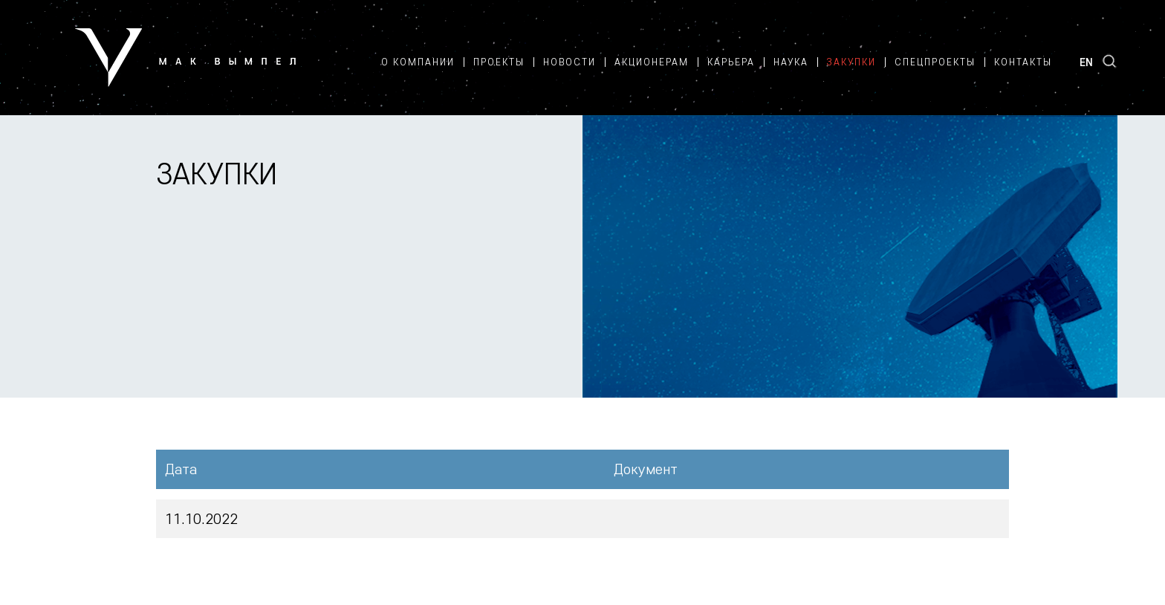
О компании (418, 62)
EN (1086, 62)
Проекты (499, 62)
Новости (569, 62)
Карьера (731, 62)
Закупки (851, 62)
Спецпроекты (935, 62)
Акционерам (651, 62)
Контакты (1023, 62)
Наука (790, 62)
